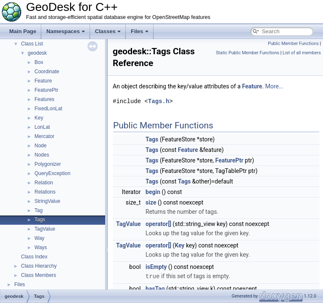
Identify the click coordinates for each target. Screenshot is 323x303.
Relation (43, 183)
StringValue (47, 201)
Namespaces (65, 31)
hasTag (155, 288)
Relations (45, 192)
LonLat (42, 127)
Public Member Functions (293, 43)
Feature (43, 81)
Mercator (44, 136)
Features (44, 99)
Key (38, 118)
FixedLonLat (48, 109)
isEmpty (156, 266)
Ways (40, 247)
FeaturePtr (46, 90)
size (151, 202)
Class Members (38, 275)
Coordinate (46, 71)
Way (39, 238)
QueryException (52, 173)
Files (139, 31)
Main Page (22, 31)
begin (153, 192)
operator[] (158, 224)
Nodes (41, 155)
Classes (108, 31)
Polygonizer (47, 164)
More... (274, 86)
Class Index (34, 257)
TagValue (44, 229)
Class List (32, 44)
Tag (38, 210)
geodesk (37, 53)
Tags (39, 220)
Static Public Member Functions (247, 53)
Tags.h (158, 101)
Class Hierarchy (39, 266)
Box (38, 62)
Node (40, 146)
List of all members (302, 53)
